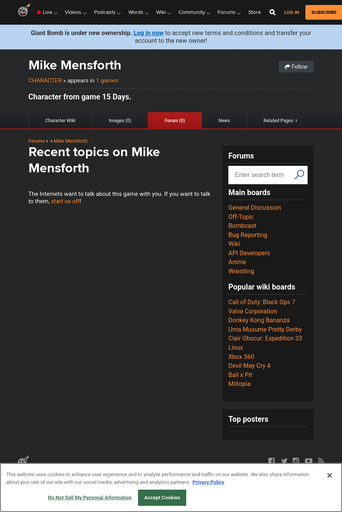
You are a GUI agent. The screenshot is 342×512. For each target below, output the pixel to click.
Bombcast (242, 225)
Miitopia (239, 383)
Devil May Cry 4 (249, 365)
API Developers (249, 253)
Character (45, 80)
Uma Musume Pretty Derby (265, 329)
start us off (65, 201)
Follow (296, 67)
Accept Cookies (162, 497)
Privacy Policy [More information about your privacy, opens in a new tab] (208, 482)
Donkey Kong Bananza (259, 320)
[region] (171, 487)
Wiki (234, 244)
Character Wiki (60, 120)
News (224, 120)
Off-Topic (241, 217)
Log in (291, 12)
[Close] (329, 475)
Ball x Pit (240, 375)
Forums (37, 141)
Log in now (149, 33)
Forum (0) (175, 120)
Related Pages (278, 120)
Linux (235, 347)
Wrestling (241, 271)
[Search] (299, 174)
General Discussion (254, 207)
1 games (107, 80)
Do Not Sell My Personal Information (90, 497)
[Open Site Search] (272, 12)
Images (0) (120, 120)
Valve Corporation (252, 311)
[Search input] (262, 175)
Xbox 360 (241, 356)
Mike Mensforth (75, 64)
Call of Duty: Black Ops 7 (261, 302)
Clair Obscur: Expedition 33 (265, 338)
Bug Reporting (247, 235)
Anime (237, 262)
